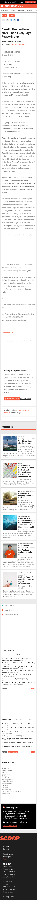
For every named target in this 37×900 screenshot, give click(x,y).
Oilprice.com (6, 768)
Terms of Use (8, 892)
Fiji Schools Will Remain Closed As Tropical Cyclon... (17, 742)
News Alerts (12, 752)
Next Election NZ (9, 874)
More (33, 688)
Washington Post (7, 782)
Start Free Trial (30, 2)
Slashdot (4, 776)
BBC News (5, 785)
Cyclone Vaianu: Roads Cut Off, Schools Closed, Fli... (17, 728)
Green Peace (6, 793)
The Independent (7, 780)
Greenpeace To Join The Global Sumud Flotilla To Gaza (17, 675)
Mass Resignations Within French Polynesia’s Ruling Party (18, 663)
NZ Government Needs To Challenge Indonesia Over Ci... (18, 732)
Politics (29, 10)
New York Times (7, 783)
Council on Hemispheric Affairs (12, 791)
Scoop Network (8, 869)
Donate (5, 859)
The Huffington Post (8, 789)
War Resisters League (18, 44)
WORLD (7, 427)
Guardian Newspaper (9, 778)
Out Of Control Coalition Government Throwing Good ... (17, 738)
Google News (6, 774)
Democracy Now (7, 770)
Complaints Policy (9, 877)
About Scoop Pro (9, 887)
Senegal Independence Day (9, 679)
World (12, 16)
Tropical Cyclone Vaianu (8, 736)
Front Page (4, 10)
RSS (4, 688)
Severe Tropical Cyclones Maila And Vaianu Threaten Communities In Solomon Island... (16, 659)
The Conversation (18, 684)
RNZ (8, 664)
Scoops (13, 10)
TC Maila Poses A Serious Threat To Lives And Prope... (17, 746)
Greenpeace (11, 676)
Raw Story (5, 772)
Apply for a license (9, 889)
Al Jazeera (5, 787)
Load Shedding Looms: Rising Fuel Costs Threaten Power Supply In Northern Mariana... (18, 667)
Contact (6, 849)
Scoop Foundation (10, 872)
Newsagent (7, 856)
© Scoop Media (8, 896)
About (5, 851)
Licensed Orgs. (8, 884)
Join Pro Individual (12, 399)
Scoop (4, 16)
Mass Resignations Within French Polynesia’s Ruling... (17, 724)
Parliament (21, 10)
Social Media (7, 866)
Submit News (8, 854)
